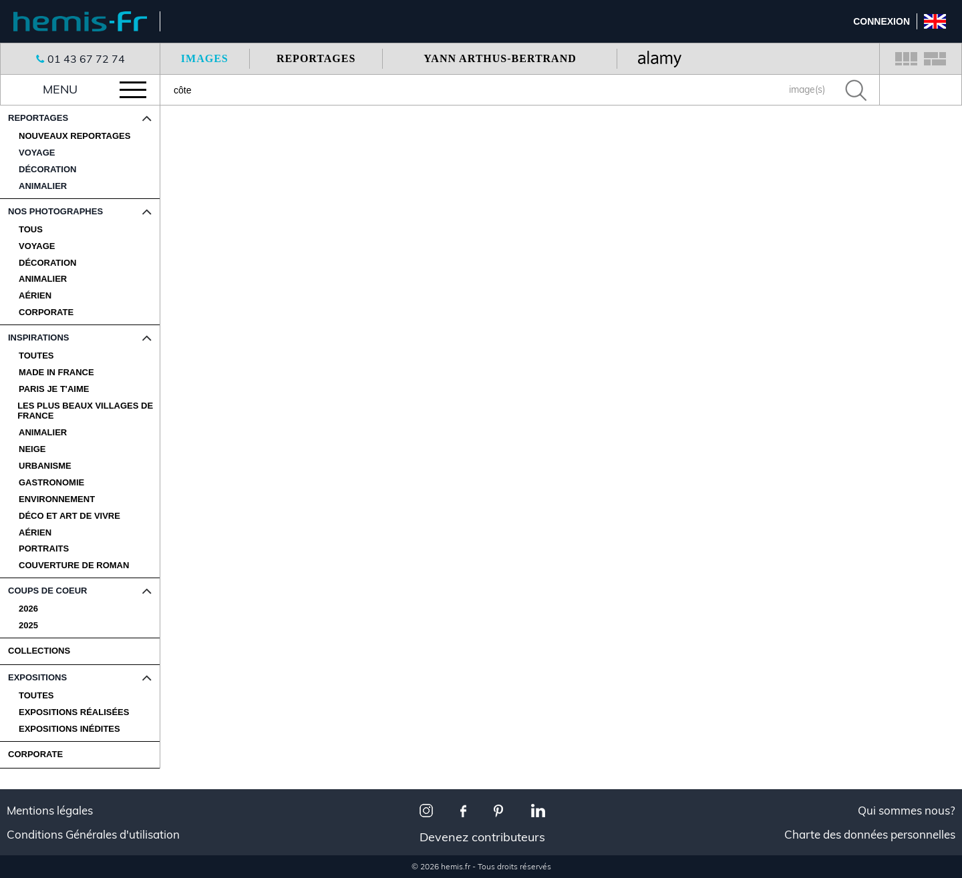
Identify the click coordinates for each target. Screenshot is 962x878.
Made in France (56, 372)
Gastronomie (51, 482)
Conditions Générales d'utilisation (93, 834)
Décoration (47, 263)
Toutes (36, 356)
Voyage (37, 246)
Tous (31, 229)
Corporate (46, 312)
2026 (28, 609)
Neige (32, 449)
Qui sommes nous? (906, 810)
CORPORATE (35, 754)
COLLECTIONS (39, 651)
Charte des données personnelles (869, 834)
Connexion (881, 21)
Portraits (44, 549)
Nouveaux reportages (74, 136)
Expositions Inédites (69, 729)
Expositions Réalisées (74, 712)
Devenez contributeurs (482, 837)
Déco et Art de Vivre (69, 516)
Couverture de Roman (74, 565)
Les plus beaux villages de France (85, 411)
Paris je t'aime (54, 389)
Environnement (57, 499)
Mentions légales (50, 810)
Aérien (35, 295)
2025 (28, 625)
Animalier (43, 279)
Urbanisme (45, 466)
